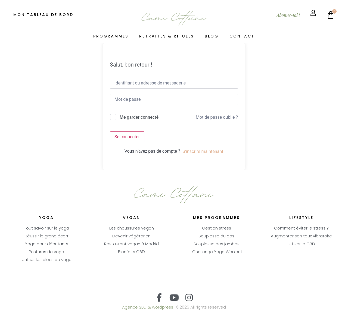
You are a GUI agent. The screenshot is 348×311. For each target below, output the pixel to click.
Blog (212, 36)
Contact (242, 36)
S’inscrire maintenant (202, 151)
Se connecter (127, 136)
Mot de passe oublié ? (217, 117)
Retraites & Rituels (166, 36)
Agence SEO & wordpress (147, 308)
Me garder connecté (139, 117)
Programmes (110, 36)
